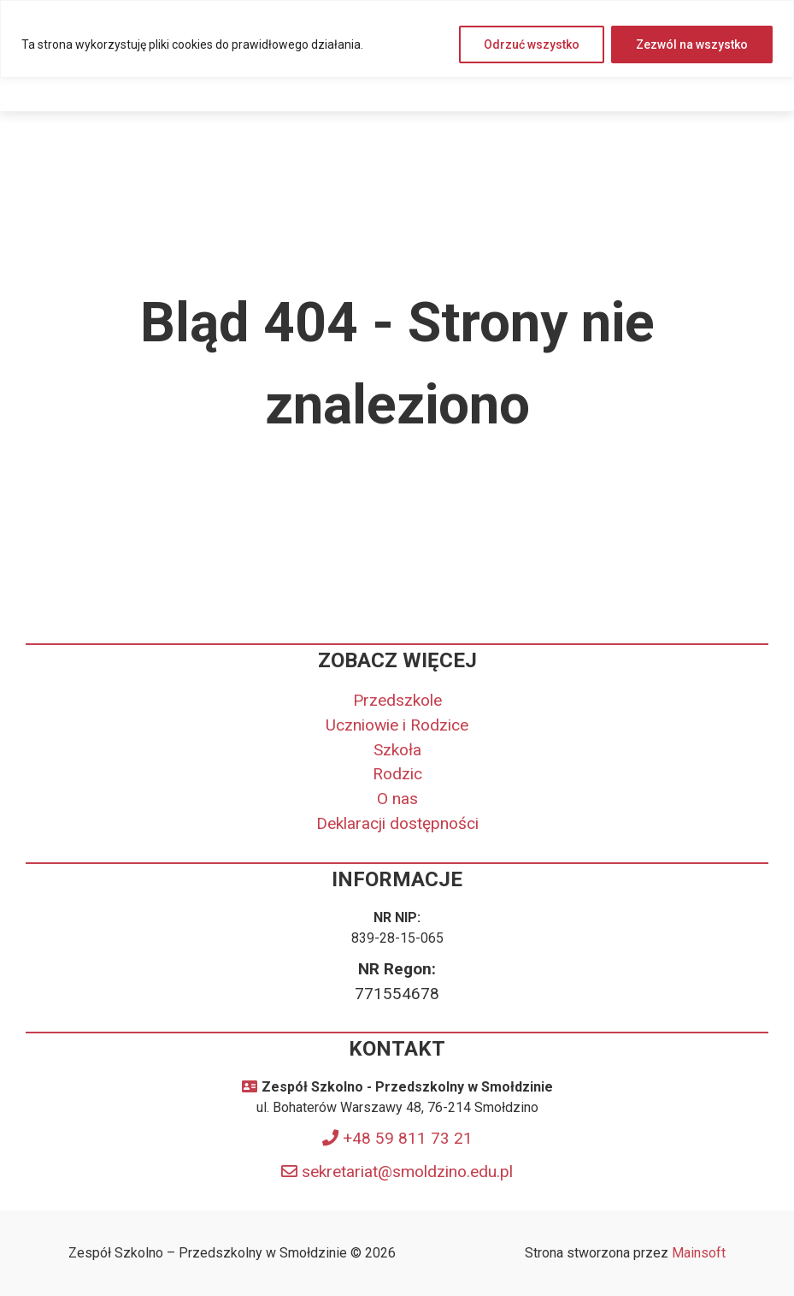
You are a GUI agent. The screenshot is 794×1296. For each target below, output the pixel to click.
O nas (397, 798)
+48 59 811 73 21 (408, 1138)
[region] (397, 39)
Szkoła (397, 750)
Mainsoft (699, 1253)
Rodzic (397, 774)
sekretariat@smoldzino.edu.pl (407, 1171)
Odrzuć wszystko (531, 44)
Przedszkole (397, 700)
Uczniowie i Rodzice (397, 725)
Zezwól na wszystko (692, 44)
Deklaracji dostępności (397, 823)
